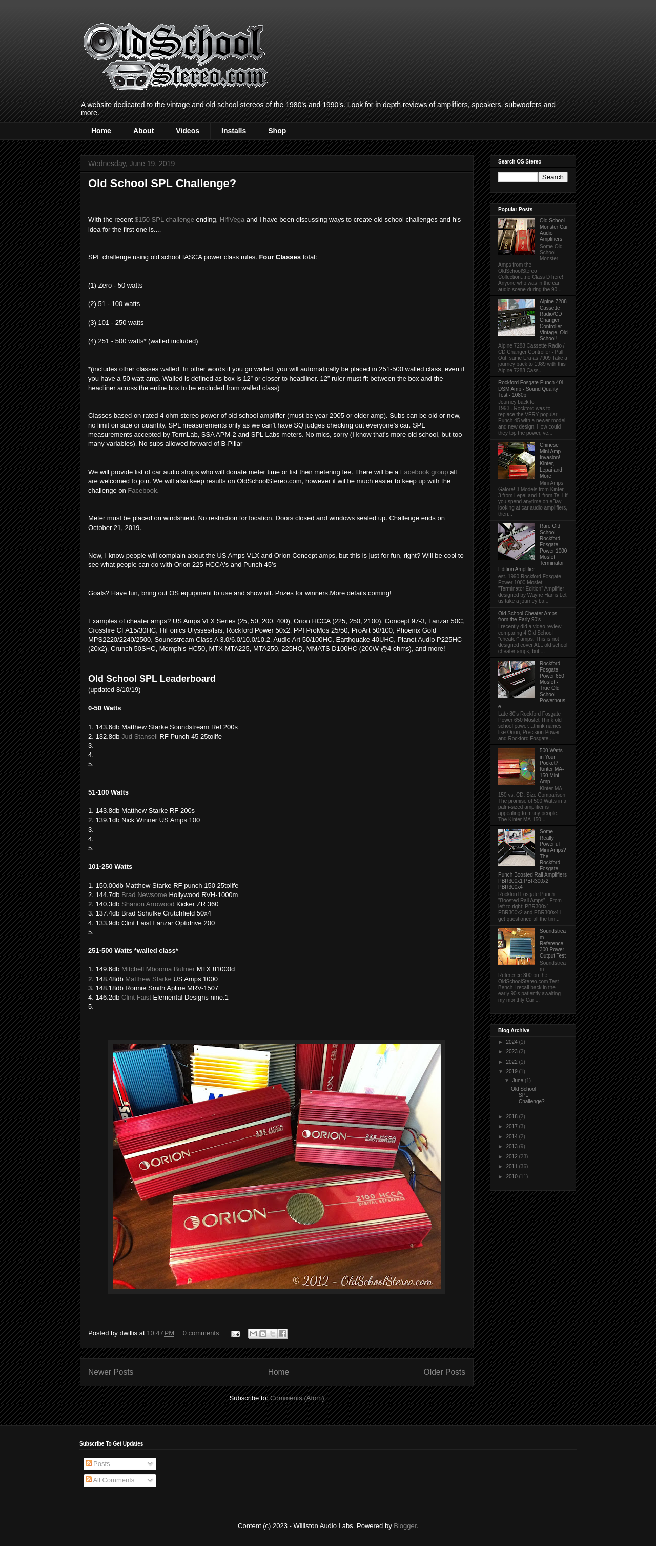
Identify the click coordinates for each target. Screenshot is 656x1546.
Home (101, 131)
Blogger (405, 1526)
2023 (512, 1051)
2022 (512, 1062)
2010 (512, 1176)
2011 (512, 1166)
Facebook (142, 490)
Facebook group (424, 472)
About (143, 131)
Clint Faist (136, 997)
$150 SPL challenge (164, 219)
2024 (512, 1042)
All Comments (110, 1480)
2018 (512, 1117)
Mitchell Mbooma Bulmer (158, 969)
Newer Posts (110, 1372)
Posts (98, 1464)
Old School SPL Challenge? (162, 183)
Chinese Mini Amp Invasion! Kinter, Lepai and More (551, 460)
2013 (512, 1146)
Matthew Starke (148, 979)
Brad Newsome (144, 895)
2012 (512, 1157)
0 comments (201, 1333)
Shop (277, 131)
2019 (512, 1071)
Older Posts (444, 1372)
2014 (512, 1137)
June (518, 1080)
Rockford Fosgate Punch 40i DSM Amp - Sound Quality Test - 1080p (530, 389)
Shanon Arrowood (147, 904)
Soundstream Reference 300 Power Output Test (553, 943)
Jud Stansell (139, 736)
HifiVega (232, 219)
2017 (512, 1126)
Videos (187, 131)
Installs (233, 131)
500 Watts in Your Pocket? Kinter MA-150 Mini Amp (552, 766)
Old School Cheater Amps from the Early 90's (527, 616)
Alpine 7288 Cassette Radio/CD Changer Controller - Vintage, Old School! (554, 320)
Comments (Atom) (297, 1398)
